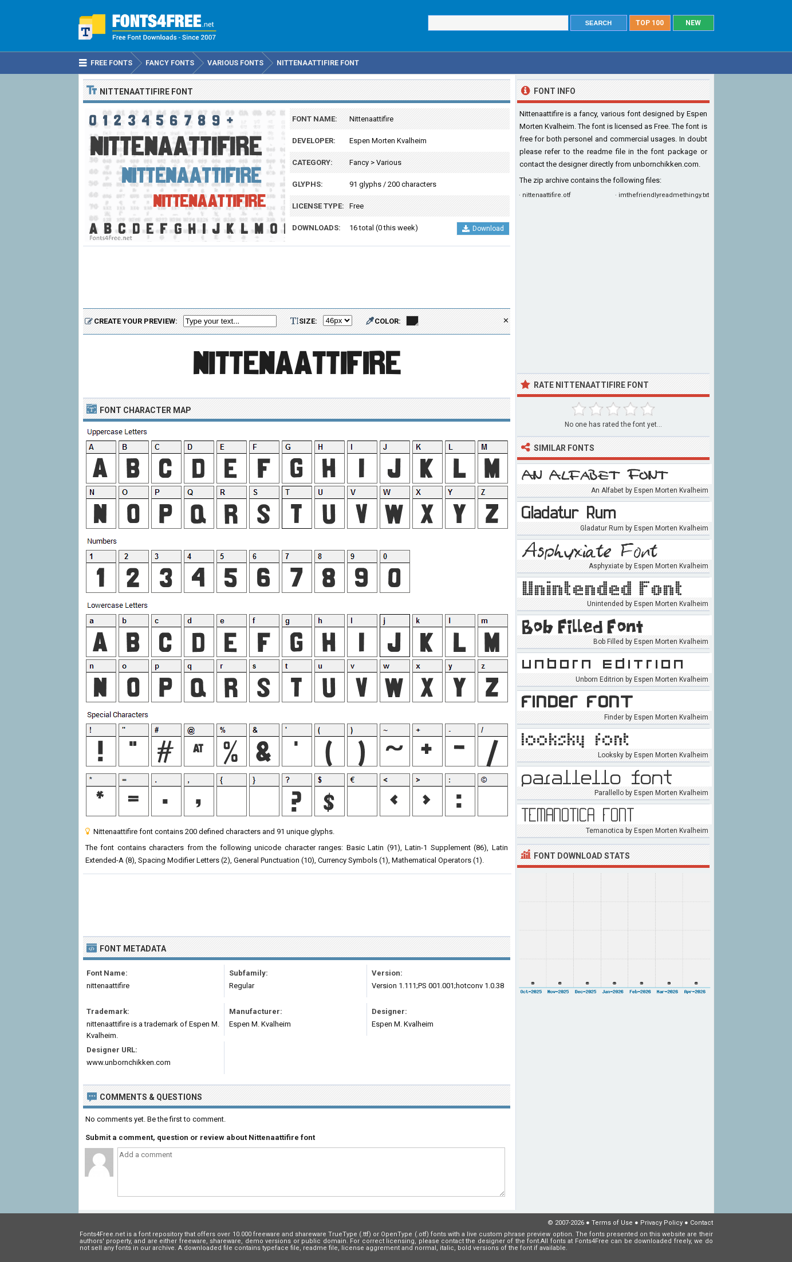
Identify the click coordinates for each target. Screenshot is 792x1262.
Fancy (359, 162)
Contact (701, 1222)
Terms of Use (612, 1222)
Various (388, 162)
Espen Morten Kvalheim (388, 140)
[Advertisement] (296, 278)
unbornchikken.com (666, 164)
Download (483, 229)
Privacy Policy (661, 1222)
